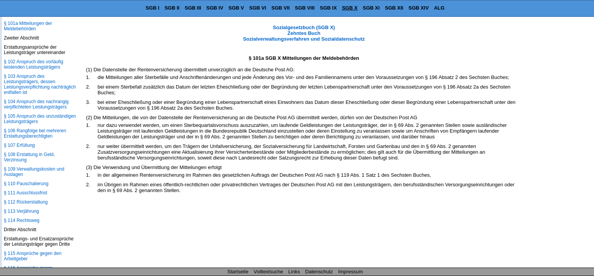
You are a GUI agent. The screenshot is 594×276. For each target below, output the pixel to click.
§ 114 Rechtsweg (22, 220)
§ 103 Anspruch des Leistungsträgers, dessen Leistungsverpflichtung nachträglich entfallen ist (40, 84)
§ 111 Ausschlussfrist (25, 193)
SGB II (171, 8)
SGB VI (257, 8)
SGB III (193, 8)
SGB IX (328, 8)
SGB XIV (419, 8)
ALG (439, 8)
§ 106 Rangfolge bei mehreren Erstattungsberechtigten (35, 133)
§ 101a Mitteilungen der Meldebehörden (28, 26)
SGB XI (371, 8)
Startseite (237, 271)
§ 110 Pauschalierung (26, 183)
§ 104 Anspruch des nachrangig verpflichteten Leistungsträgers (36, 104)
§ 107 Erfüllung (19, 145)
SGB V (236, 8)
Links (294, 271)
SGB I (152, 8)
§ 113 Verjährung (21, 211)
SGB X (349, 8)
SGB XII (394, 8)
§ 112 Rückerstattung (26, 202)
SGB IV (214, 8)
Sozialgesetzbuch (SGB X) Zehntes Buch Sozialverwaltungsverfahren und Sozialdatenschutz (304, 33)
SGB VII (280, 8)
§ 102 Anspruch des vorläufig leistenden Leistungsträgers (33, 64)
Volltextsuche (268, 271)
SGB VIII (304, 8)
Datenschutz (319, 271)
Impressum (350, 271)
